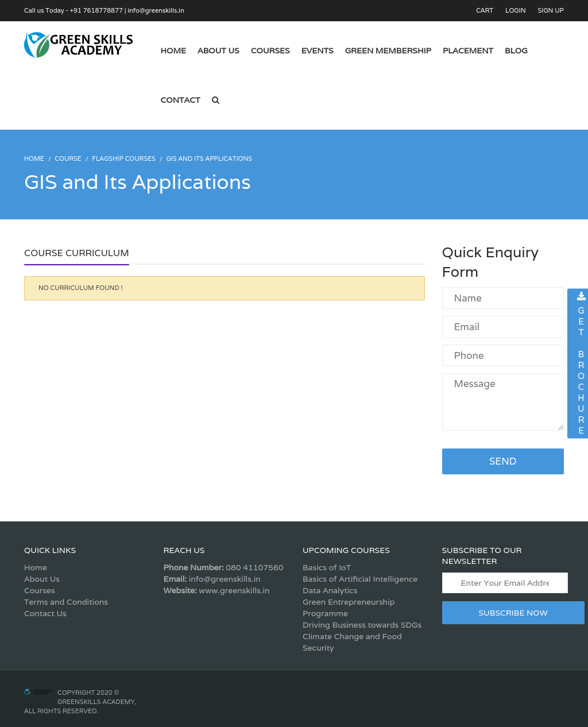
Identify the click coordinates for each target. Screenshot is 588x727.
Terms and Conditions (66, 602)
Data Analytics (330, 590)
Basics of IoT (327, 567)
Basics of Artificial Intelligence (360, 579)
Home (35, 567)
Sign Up (550, 10)
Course (68, 158)
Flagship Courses (124, 158)
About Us (42, 579)
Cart (484, 10)
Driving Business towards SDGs (362, 625)
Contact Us (45, 613)
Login (515, 10)
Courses (39, 590)
